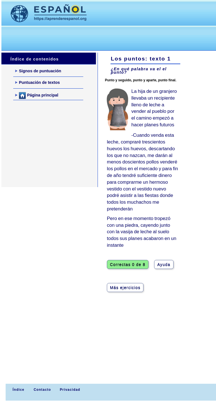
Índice (17, 390)
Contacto (42, 390)
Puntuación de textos (37, 82)
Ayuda (163, 264)
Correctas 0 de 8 (127, 264)
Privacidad (70, 390)
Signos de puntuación (38, 71)
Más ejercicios (125, 287)
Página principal (36, 95)
